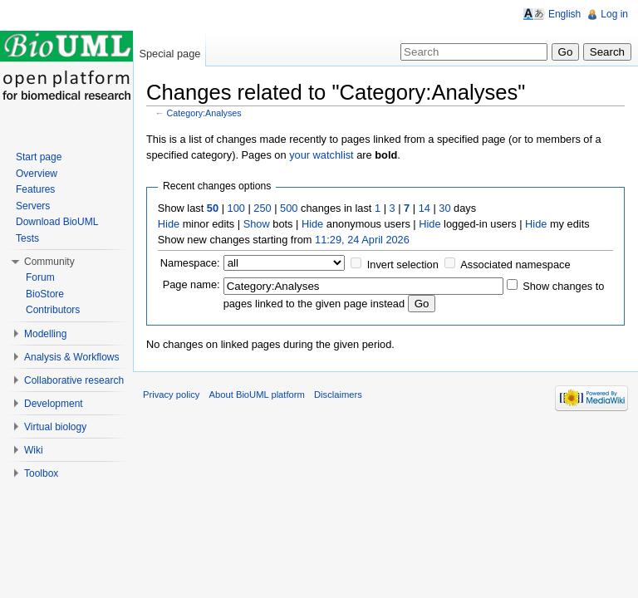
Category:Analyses (204, 113)
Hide (168, 224)
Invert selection (403, 264)
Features (35, 189)
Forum (40, 277)
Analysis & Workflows (71, 357)
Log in (614, 14)
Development (53, 403)
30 (444, 208)
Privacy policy (171, 394)
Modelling (45, 334)
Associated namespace (515, 264)
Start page (38, 157)
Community (49, 261)
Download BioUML (57, 222)
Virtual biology (55, 427)
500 (288, 208)
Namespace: (190, 263)
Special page (169, 53)
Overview (36, 173)
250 (262, 208)
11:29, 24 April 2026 (362, 239)
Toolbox (41, 473)
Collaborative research (74, 380)
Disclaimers (338, 394)
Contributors (53, 310)
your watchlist (321, 155)
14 (424, 208)
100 (236, 208)
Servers (33, 206)
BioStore (45, 294)
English (564, 14)
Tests (27, 238)
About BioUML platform (257, 394)
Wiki (33, 450)
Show (256, 224)
